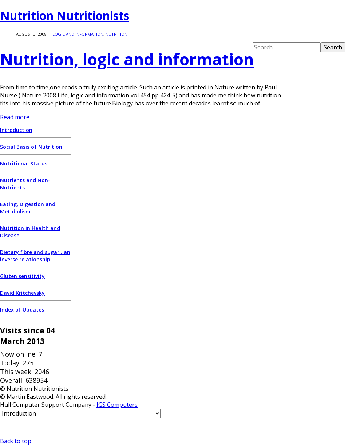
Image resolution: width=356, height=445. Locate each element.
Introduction (16, 130)
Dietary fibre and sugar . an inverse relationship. (35, 256)
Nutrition (116, 34)
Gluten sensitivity (22, 276)
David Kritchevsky (22, 292)
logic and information (77, 34)
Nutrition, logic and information (127, 59)
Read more (14, 117)
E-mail (9, 427)
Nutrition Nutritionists (64, 15)
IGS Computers (117, 405)
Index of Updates (22, 309)
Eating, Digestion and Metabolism (27, 208)
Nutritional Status (23, 163)
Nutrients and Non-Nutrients (25, 184)
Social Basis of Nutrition (31, 146)
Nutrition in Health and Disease (30, 232)
